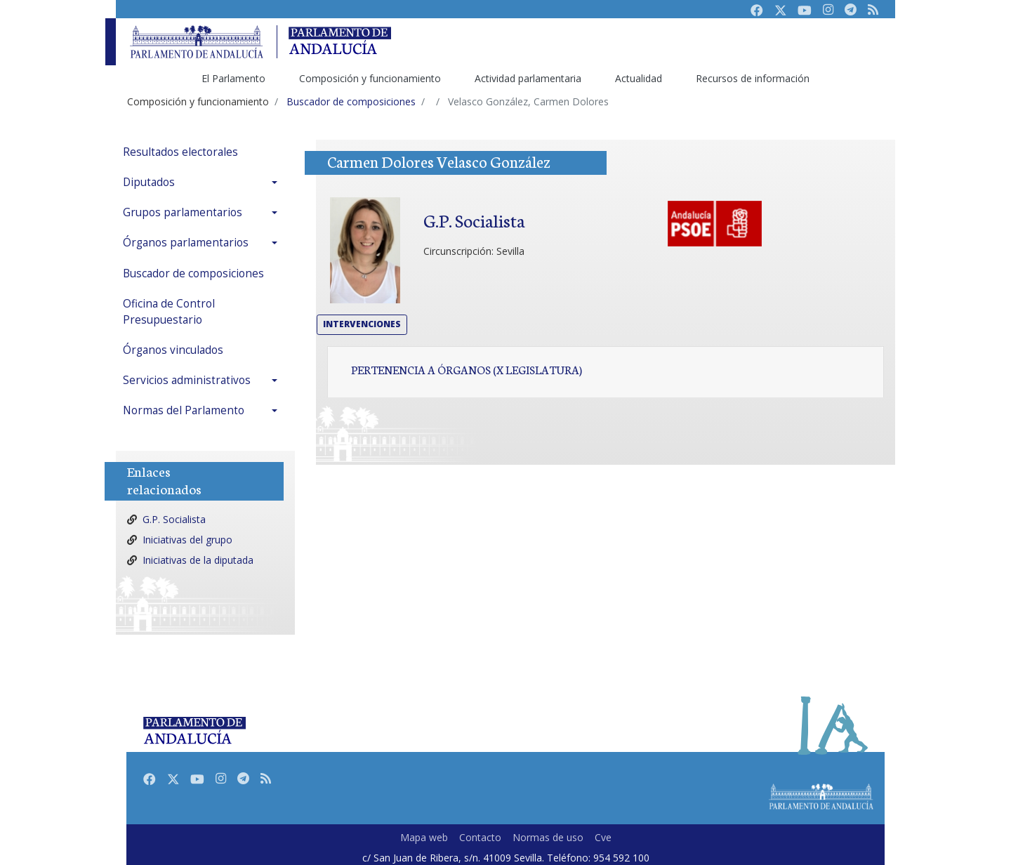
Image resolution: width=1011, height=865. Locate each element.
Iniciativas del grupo (187, 539)
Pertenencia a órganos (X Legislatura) (466, 369)
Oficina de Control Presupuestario (169, 311)
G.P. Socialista (174, 519)
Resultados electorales (180, 152)
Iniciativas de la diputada (198, 560)
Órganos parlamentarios (186, 242)
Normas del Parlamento (183, 410)
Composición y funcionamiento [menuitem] (370, 78)
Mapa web (424, 837)
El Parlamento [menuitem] (233, 78)
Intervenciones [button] (362, 324)
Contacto (480, 837)
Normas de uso (548, 837)
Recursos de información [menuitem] (753, 78)
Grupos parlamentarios (182, 212)
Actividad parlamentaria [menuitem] (528, 78)
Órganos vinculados (173, 350)
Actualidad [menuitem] (638, 78)
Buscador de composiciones (193, 273)
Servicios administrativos (187, 380)
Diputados (149, 182)
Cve (603, 837)
